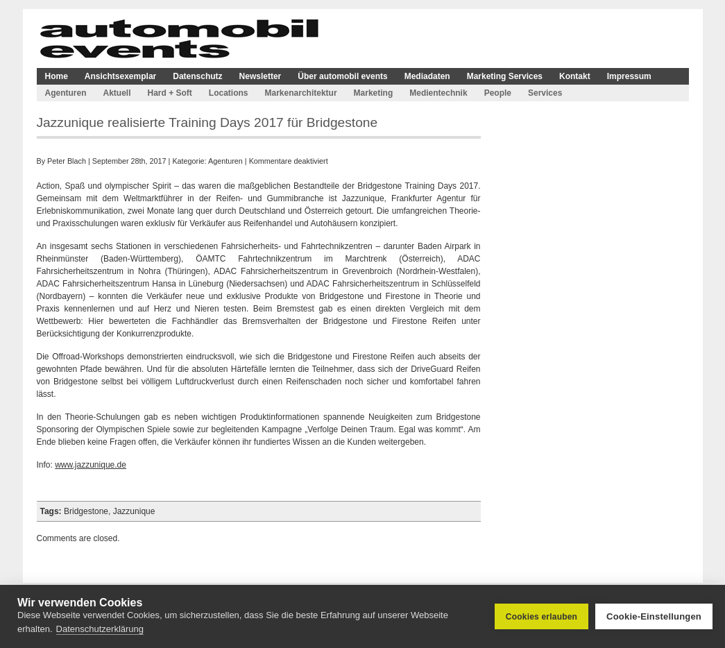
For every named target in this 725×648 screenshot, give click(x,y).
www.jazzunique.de (90, 465)
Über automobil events (342, 76)
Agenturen (66, 93)
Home (56, 76)
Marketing (373, 93)
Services (545, 93)
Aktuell (117, 93)
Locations (228, 93)
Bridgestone (86, 511)
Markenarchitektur (301, 93)
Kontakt (574, 76)
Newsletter (260, 76)
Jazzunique (134, 511)
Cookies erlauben (541, 617)
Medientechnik (438, 93)
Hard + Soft (170, 93)
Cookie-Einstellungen (653, 616)
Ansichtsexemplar (120, 76)
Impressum (629, 76)
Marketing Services (505, 76)
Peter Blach (66, 161)
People (497, 93)
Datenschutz (197, 76)
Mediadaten (427, 76)
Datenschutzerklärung (100, 629)
